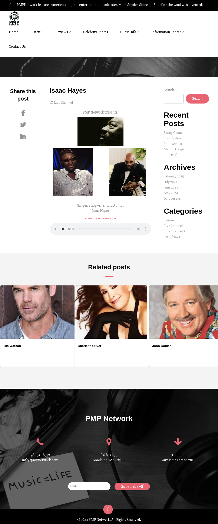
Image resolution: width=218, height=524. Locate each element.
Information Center (167, 32)
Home (13, 32)
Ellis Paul (170, 154)
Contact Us (17, 46)
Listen (37, 32)
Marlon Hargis (175, 148)
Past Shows (172, 234)
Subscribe (132, 483)
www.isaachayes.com (100, 218)
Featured (170, 218)
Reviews (63, 32)
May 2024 (171, 191)
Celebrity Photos (95, 32)
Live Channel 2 (175, 228)
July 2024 (171, 180)
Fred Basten (172, 138)
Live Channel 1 (65, 102)
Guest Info (129, 32)
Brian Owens (173, 143)
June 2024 (171, 186)
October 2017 (173, 196)
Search (169, 90)
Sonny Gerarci (174, 132)
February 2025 (174, 175)
